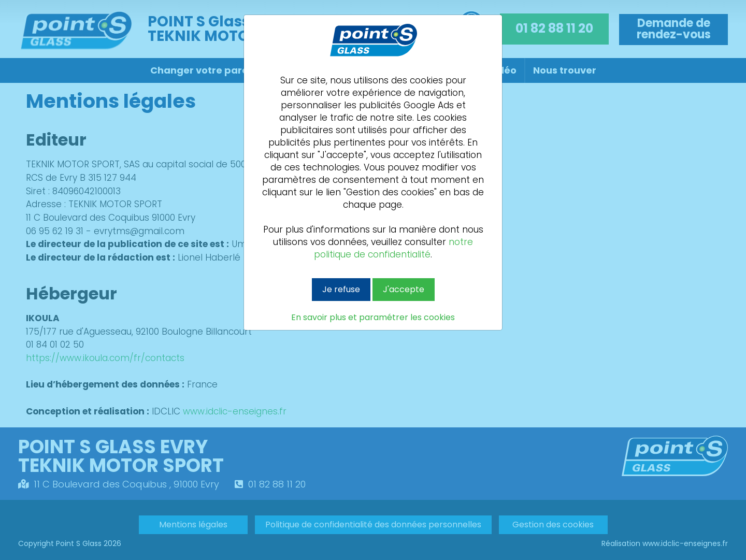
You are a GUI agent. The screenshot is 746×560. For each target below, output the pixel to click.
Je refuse (341, 289)
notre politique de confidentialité (393, 248)
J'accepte (403, 289)
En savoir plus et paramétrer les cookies (373, 317)
